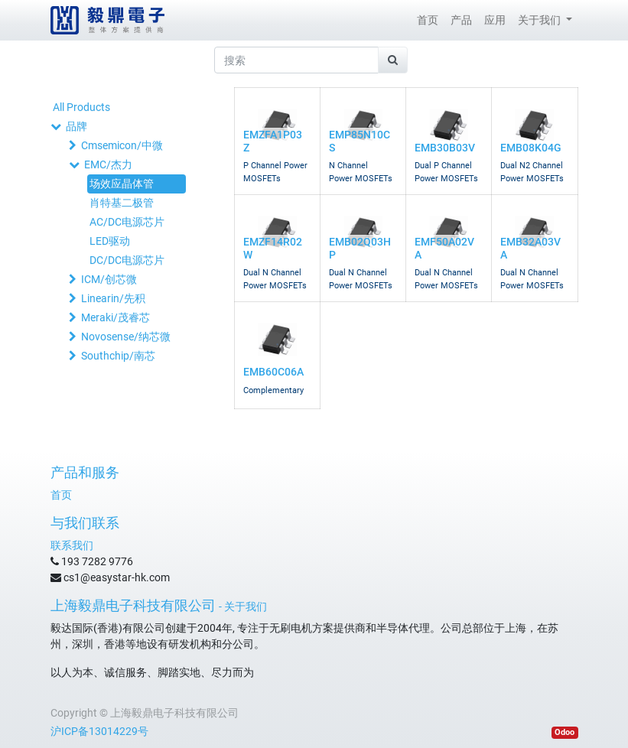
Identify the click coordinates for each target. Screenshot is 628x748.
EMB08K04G (530, 147)
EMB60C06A (273, 372)
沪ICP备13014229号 (99, 731)
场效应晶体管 (121, 183)
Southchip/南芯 (118, 356)
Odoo (564, 732)
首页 (61, 495)
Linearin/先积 (113, 298)
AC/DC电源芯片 (126, 222)
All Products (81, 107)
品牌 (76, 126)
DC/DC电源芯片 (126, 260)
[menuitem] (427, 20)
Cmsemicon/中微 (122, 145)
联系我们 (71, 545)
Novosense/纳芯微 (126, 336)
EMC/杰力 (108, 164)
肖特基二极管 (121, 203)
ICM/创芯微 (109, 279)
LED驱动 (109, 241)
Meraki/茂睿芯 (115, 317)
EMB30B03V (445, 147)
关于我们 (245, 606)
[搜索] (393, 60)
